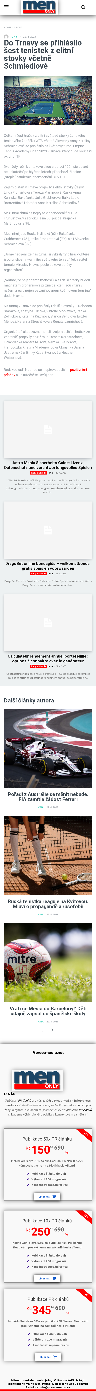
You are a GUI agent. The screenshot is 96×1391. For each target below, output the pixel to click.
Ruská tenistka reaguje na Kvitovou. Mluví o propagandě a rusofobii (48, 904)
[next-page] (51, 1030)
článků (81, 1105)
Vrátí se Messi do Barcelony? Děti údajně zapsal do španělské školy (48, 1011)
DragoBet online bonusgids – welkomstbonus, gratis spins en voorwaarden (48, 566)
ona (14, 36)
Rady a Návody (38, 472)
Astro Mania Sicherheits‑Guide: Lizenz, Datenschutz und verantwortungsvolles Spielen (48, 465)
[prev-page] (44, 1030)
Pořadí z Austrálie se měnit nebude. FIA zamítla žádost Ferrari (48, 796)
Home (7, 27)
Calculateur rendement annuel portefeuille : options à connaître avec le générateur (48, 658)
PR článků (24, 1100)
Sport (18, 27)
